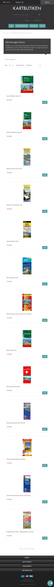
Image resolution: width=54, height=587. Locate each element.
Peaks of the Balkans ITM (14, 205)
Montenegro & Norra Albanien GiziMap (19, 314)
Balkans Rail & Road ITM (14, 169)
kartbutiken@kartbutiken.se (27, 581)
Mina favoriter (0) (21, 26)
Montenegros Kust (12, 277)
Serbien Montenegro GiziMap (16, 459)
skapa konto (37, 20)
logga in (27, 20)
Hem (4, 33)
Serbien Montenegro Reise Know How (18, 495)
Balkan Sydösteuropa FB (14, 132)
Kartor (8, 33)
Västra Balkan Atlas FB (14, 96)
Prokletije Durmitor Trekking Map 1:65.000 (20, 532)
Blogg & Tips (20, 2)
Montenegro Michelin (13, 386)
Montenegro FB (11, 350)
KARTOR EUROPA (15, 33)
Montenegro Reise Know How (16, 423)
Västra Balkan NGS (12, 241)
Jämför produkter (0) (10, 59)
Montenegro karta (26, 33)
